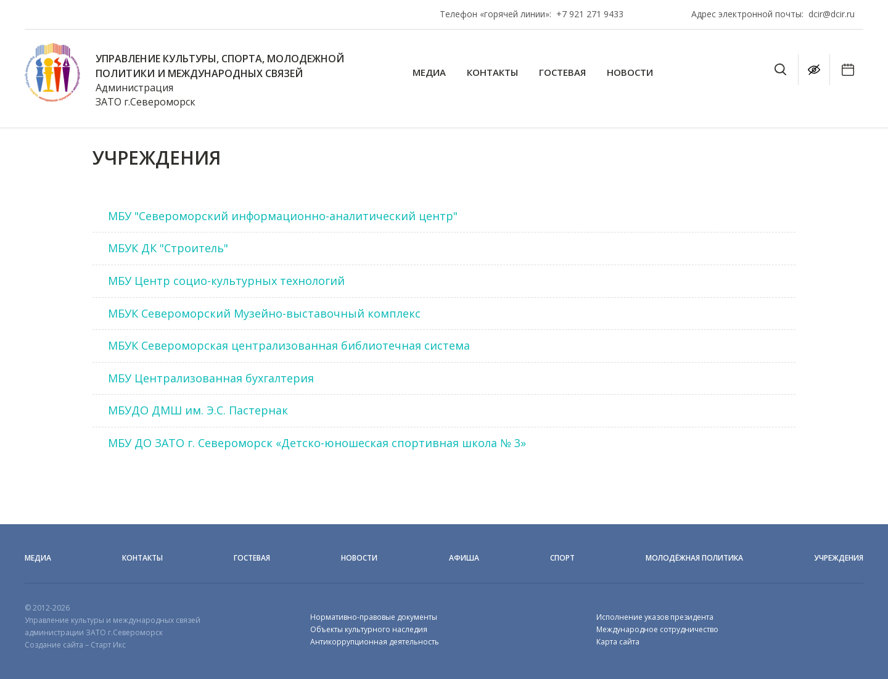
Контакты (492, 72)
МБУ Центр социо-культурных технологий (226, 280)
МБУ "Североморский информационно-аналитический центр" (283, 215)
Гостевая (562, 72)
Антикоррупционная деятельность (374, 641)
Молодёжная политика (694, 558)
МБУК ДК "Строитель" (168, 248)
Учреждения (838, 558)
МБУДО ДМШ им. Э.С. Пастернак (198, 410)
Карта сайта (617, 641)
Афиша (464, 558)
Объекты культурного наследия (368, 629)
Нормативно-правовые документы (373, 617)
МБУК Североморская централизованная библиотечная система (289, 345)
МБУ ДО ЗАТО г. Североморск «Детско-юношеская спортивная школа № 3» (317, 442)
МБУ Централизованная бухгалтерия (211, 378)
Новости (630, 72)
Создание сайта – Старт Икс (75, 645)
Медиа (429, 72)
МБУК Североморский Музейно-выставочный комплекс (264, 313)
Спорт (562, 558)
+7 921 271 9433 (589, 14)
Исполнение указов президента (654, 617)
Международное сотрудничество (657, 629)
